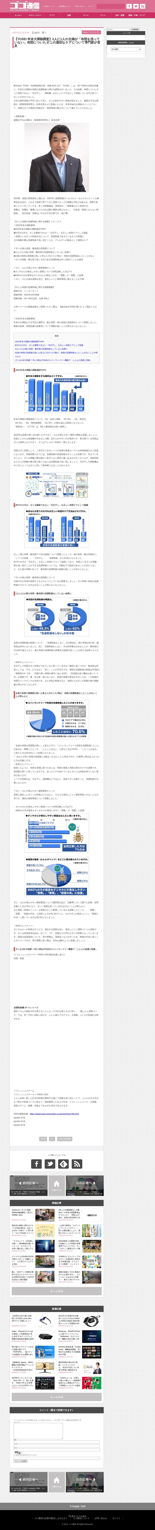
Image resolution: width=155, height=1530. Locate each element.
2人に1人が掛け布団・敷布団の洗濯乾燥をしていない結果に (41, 349)
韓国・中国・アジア (137, 15)
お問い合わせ (79, 6)
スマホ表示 (81, 1519)
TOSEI (43, 1139)
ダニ (52, 1139)
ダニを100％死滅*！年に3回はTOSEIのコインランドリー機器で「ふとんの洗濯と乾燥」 (53, 360)
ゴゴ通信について (48, 6)
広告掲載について (65, 6)
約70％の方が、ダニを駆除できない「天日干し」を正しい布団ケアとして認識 (49, 345)
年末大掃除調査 (64, 1139)
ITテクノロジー (35, 15)
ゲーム (86, 15)
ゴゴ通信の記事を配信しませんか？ (51, 1521)
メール (16, 1447)
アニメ (103, 15)
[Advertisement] (57, 63)
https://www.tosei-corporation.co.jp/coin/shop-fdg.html (54, 1114)
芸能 (69, 15)
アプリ (52, 15)
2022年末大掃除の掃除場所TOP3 (29, 341)
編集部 (37, 33)
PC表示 (72, 1519)
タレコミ (91, 6)
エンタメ (18, 15)
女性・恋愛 (119, 15)
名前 (15, 1443)
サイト (16, 1451)
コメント (17, 1422)
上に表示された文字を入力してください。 (26, 1458)
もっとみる (56, 1291)
